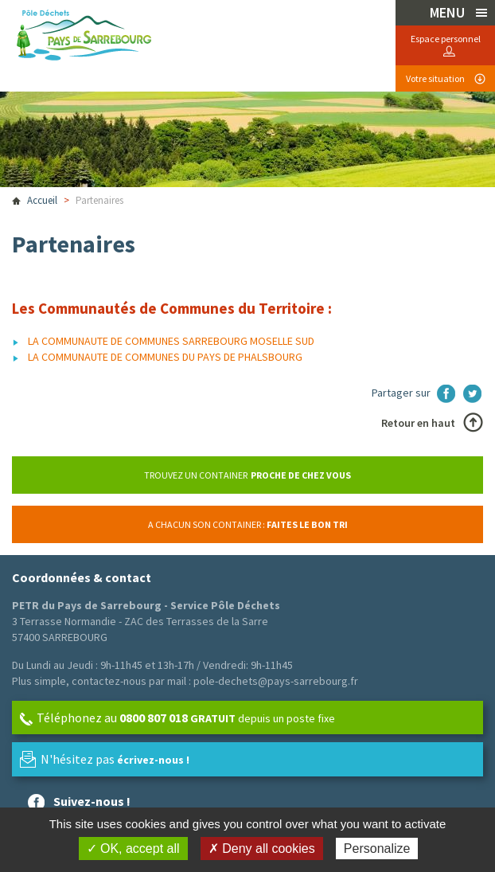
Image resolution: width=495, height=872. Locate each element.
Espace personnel (446, 39)
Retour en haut (418, 423)
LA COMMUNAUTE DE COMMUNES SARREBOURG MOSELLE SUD (171, 341)
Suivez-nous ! (92, 801)
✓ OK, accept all (133, 848)
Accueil (42, 200)
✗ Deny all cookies (262, 848)
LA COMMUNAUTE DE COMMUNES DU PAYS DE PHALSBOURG (165, 357)
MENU (449, 12)
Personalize (377, 848)
